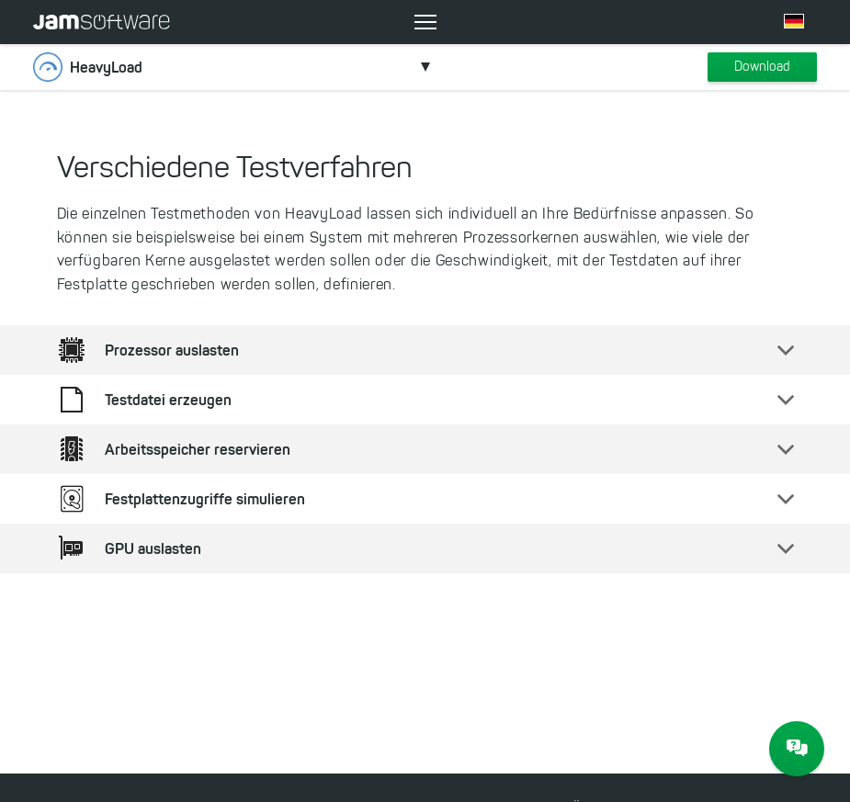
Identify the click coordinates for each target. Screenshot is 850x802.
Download (762, 66)
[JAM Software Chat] (796, 748)
